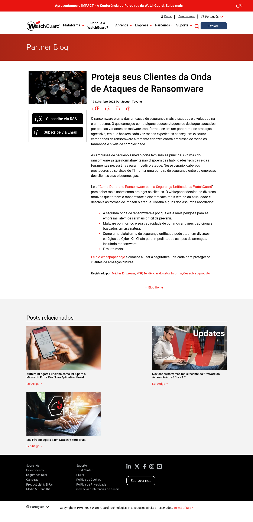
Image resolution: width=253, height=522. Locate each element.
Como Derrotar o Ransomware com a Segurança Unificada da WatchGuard (156, 187)
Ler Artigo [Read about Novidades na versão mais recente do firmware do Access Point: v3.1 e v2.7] (158, 383)
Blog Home (155, 287)
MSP (139, 273)
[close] (239, 5)
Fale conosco (186, 16)
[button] (197, 25)
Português (212, 16)
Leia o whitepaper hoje (108, 257)
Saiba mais (174, 6)
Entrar (168, 16)
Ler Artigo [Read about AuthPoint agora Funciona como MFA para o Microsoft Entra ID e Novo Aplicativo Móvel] (32, 383)
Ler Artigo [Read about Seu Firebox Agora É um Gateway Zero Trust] (32, 446)
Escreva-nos (140, 480)
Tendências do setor (157, 273)
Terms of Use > (183, 507)
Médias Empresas (123, 273)
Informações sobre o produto (190, 273)
